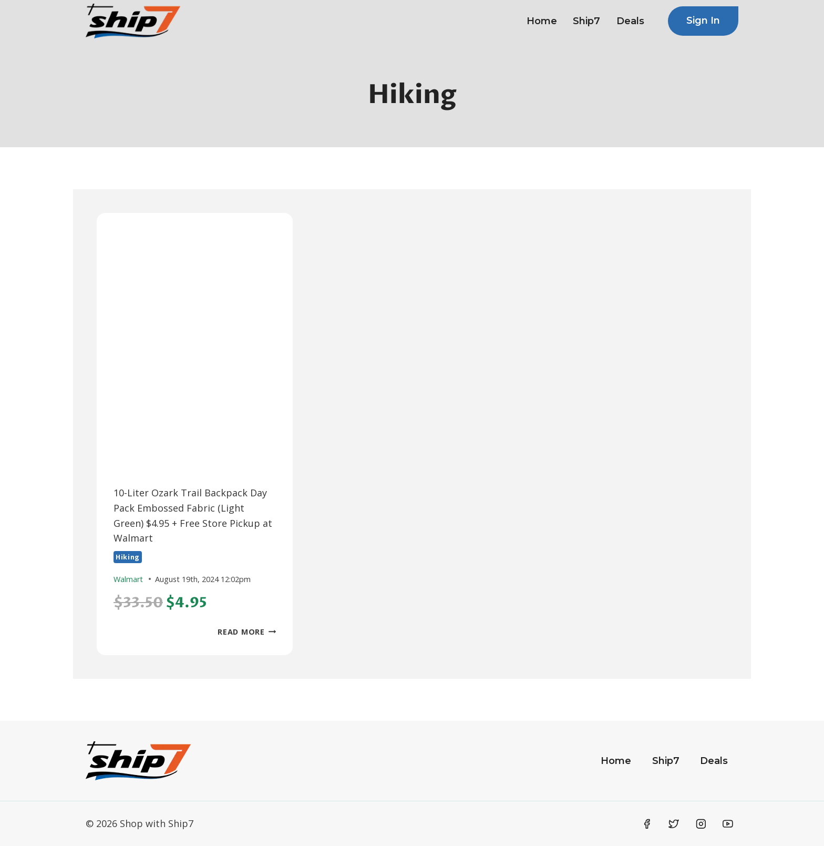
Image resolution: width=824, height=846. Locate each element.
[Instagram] (701, 823)
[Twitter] (673, 823)
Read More (247, 632)
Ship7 (586, 21)
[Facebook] (646, 823)
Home (542, 21)
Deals (630, 21)
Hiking (128, 557)
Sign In (703, 20)
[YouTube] (727, 823)
